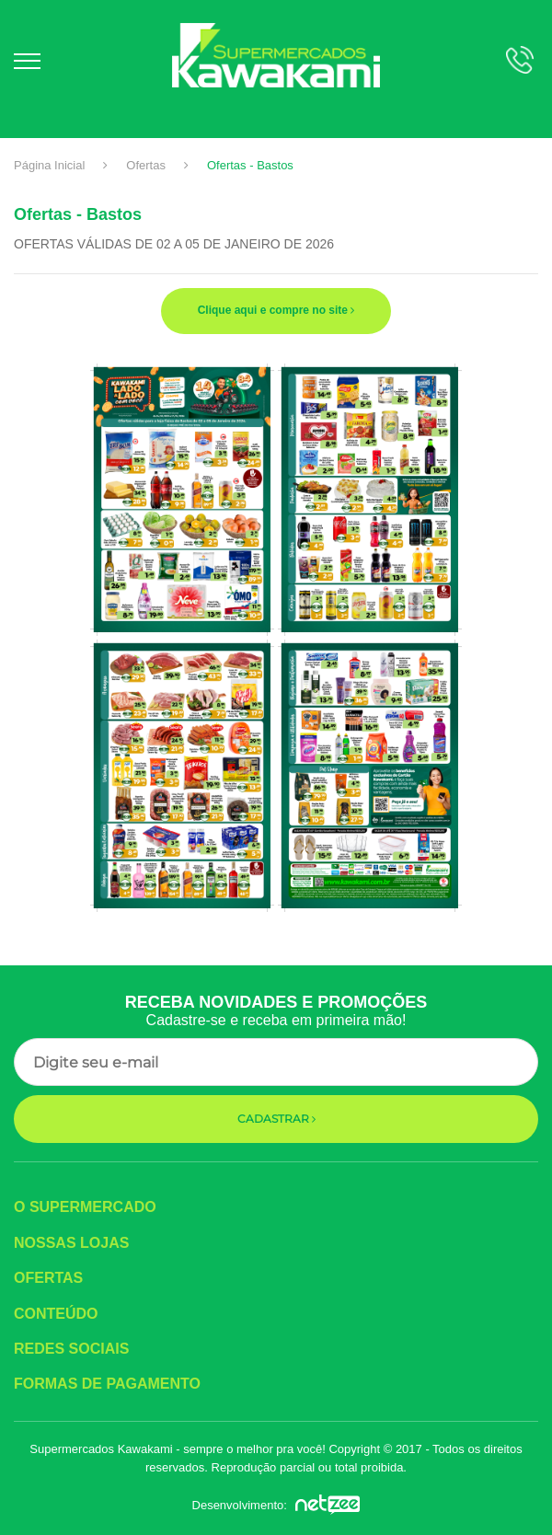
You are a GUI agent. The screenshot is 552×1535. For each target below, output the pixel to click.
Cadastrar (276, 1118)
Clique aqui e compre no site (276, 310)
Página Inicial (49, 165)
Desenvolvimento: (276, 1505)
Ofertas (146, 165)
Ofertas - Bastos (250, 165)
